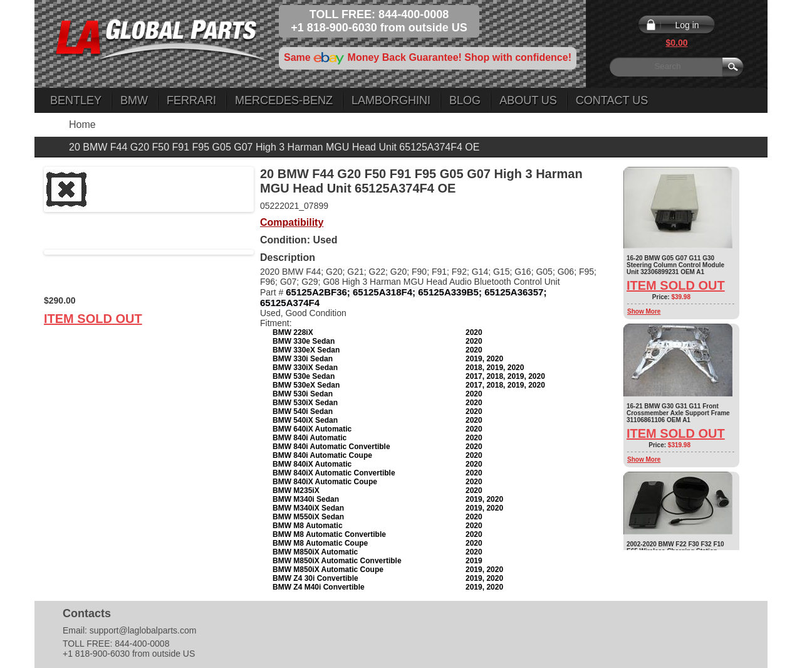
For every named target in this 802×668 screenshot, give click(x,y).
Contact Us (612, 100)
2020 (474, 332)
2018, (476, 367)
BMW (134, 100)
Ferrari (191, 100)
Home (82, 124)
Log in (687, 25)
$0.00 (676, 43)
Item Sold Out (93, 319)
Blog (465, 100)
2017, (476, 376)
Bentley (76, 100)
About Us (528, 100)
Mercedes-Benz (284, 100)
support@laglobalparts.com (143, 630)
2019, (476, 358)
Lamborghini (391, 100)
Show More (643, 311)
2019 (474, 560)
